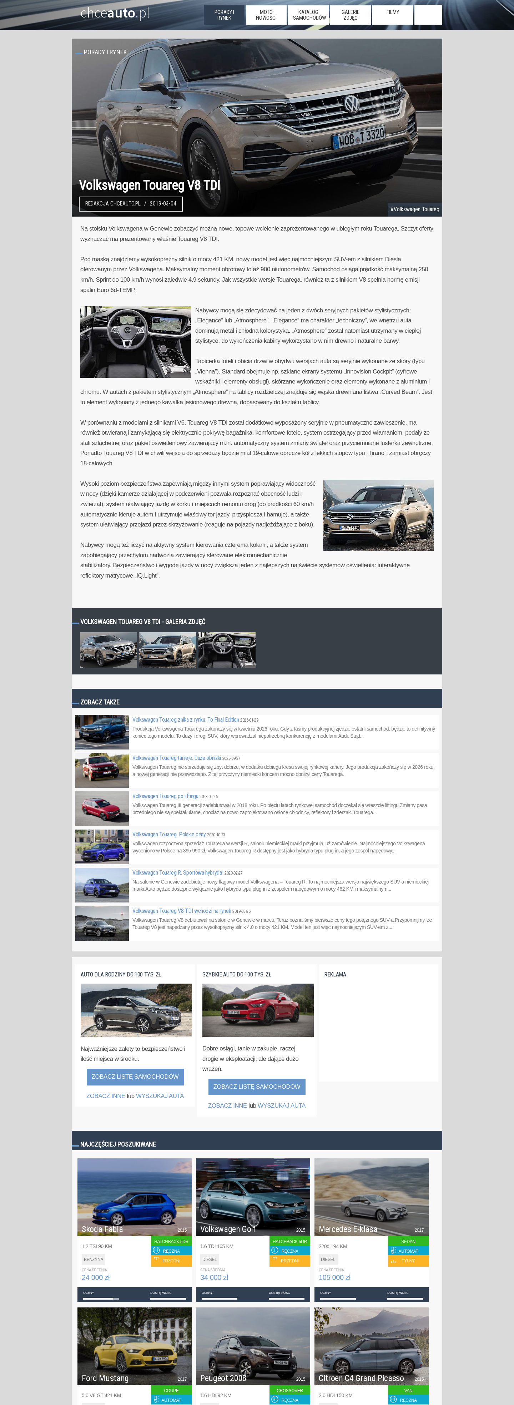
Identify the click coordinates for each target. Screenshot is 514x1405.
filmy (393, 12)
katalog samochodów (309, 15)
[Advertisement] (377, 1034)
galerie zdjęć (350, 15)
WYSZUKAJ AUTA (160, 1096)
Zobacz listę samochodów (135, 1076)
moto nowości (266, 15)
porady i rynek (224, 15)
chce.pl (106, 10)
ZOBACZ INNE (105, 1096)
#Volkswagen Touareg (414, 209)
